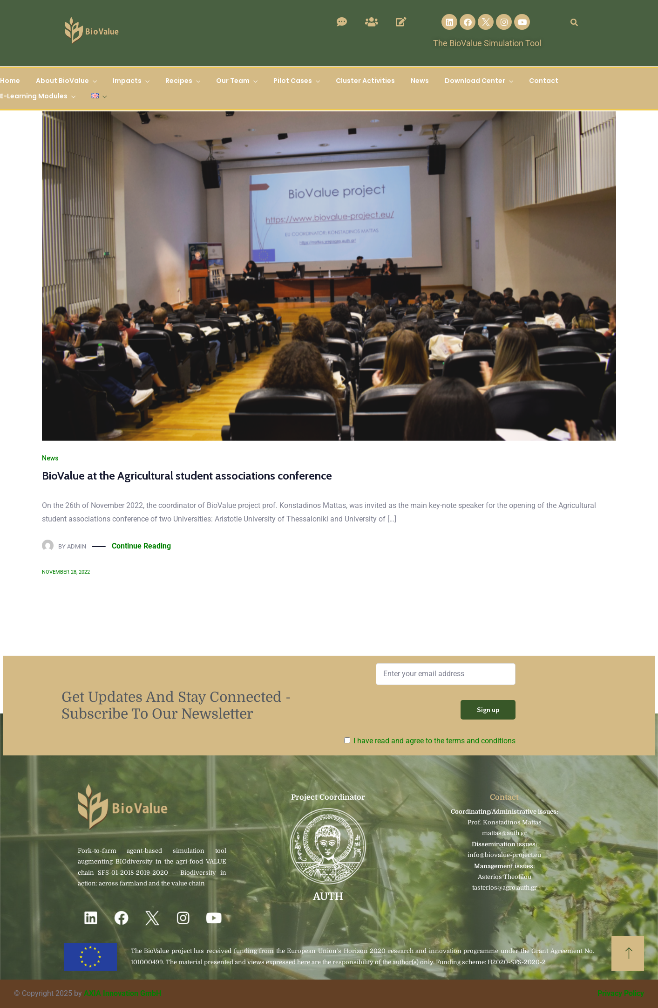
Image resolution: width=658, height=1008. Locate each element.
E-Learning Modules (34, 96)
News (420, 80)
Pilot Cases (292, 80)
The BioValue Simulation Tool (487, 43)
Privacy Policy (620, 993)
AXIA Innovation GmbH (122, 993)
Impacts (127, 80)
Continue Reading (141, 546)
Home (10, 80)
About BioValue (62, 80)
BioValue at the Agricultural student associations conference (187, 475)
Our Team (233, 80)
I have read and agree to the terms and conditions (434, 740)
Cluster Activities (365, 80)
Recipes (178, 80)
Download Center (475, 80)
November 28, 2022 (66, 572)
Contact (543, 80)
